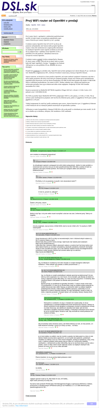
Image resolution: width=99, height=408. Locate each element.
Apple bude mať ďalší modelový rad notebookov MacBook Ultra (10, 102)
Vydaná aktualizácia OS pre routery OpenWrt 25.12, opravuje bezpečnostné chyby (11, 115)
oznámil (39, 59)
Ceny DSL (6, 22)
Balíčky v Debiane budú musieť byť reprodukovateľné (38, 121)
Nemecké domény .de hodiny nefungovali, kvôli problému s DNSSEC (11, 96)
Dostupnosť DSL (8, 24)
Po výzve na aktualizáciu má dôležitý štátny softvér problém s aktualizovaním (12, 82)
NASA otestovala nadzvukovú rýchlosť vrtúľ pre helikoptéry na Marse (41, 123)
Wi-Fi (38, 25)
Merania (12, 39)
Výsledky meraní (8, 28)
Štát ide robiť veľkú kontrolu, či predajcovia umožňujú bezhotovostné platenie (43, 119)
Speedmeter (7, 39)
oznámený (36, 71)
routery (43, 25)
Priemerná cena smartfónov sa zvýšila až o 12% (11, 106)
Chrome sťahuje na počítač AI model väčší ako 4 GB (11, 87)
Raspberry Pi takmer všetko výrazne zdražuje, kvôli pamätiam (11, 61)
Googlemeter (7, 43)
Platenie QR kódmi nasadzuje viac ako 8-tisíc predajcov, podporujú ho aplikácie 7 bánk (11, 71)
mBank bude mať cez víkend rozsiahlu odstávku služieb (11, 110)
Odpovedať (32, 156)
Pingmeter (6, 41)
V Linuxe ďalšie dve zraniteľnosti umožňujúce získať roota (10, 91)
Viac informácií (21, 406)
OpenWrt (33, 25)
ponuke (52, 63)
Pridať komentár (31, 396)
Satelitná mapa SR (8, 33)
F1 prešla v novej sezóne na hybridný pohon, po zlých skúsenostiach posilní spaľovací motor (11, 76)
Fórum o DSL (7, 26)
